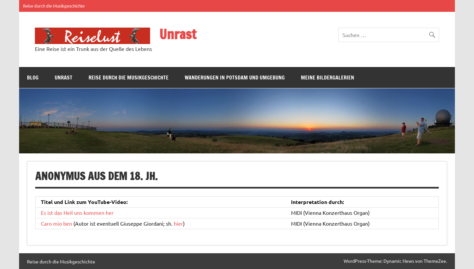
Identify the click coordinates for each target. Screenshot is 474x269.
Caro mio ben (56, 223)
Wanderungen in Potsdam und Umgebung (235, 77)
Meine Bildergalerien (327, 77)
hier (178, 223)
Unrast (177, 34)
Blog (33, 77)
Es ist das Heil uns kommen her (77, 212)
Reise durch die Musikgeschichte (54, 6)
